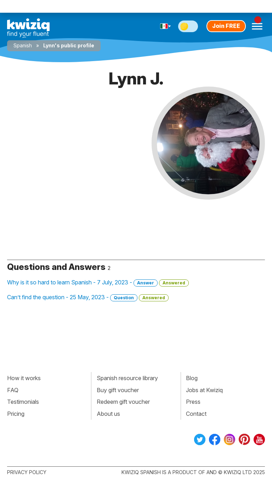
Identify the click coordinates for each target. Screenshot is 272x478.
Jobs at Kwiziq (204, 390)
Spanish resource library (127, 378)
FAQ (12, 390)
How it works (24, 378)
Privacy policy (26, 472)
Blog (192, 378)
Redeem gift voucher (123, 401)
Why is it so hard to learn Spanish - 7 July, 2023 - (98, 283)
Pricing (15, 413)
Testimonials (23, 401)
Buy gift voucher (118, 390)
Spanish (22, 45)
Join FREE (226, 25)
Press (193, 401)
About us (108, 413)
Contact (196, 413)
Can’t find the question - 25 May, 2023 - (88, 297)
